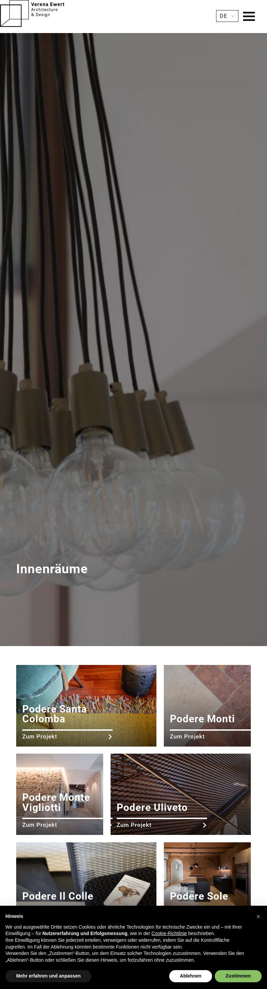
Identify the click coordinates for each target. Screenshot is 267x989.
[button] (258, 916)
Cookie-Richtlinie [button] (169, 933)
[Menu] (249, 17)
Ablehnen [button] (191, 976)
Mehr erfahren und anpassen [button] (48, 976)
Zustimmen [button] (238, 976)
